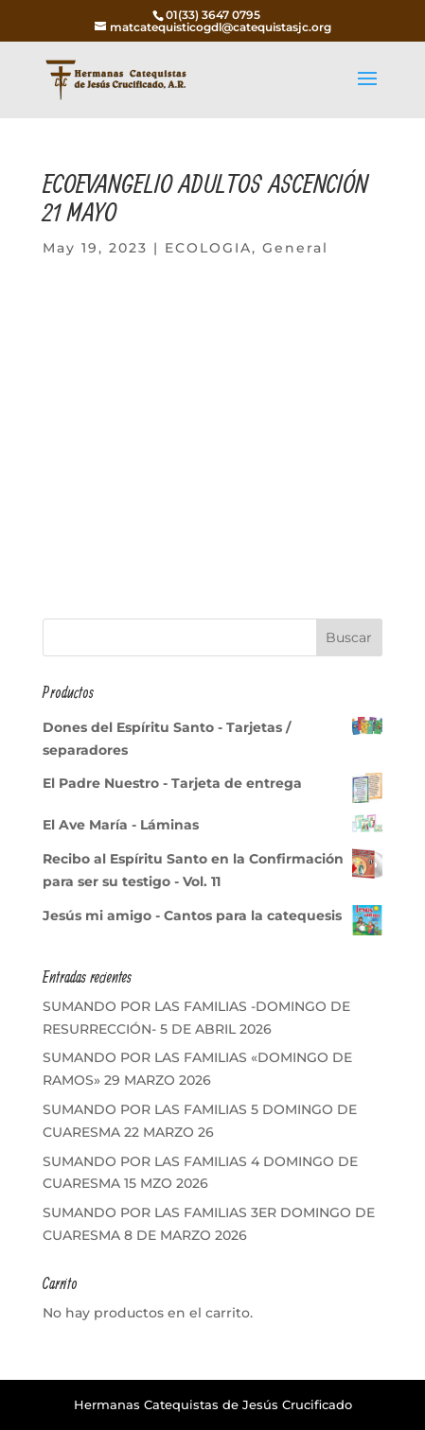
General (295, 247)
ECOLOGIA (208, 247)
